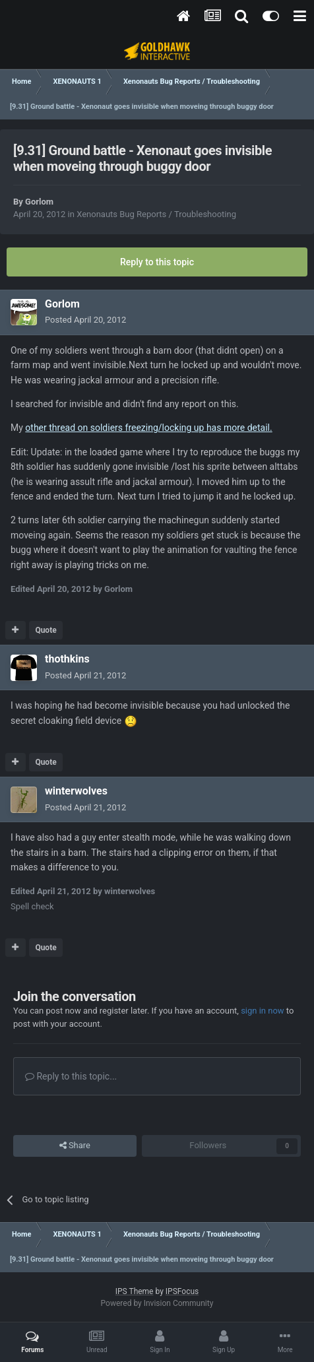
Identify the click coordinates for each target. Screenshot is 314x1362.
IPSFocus (182, 1291)
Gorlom (39, 202)
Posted (85, 320)
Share (74, 1145)
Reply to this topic (157, 262)
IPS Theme (134, 1291)
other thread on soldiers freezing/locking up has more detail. (148, 427)
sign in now (262, 1011)
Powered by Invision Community (157, 1303)
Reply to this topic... (71, 1076)
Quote (45, 630)
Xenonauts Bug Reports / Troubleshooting (156, 214)
